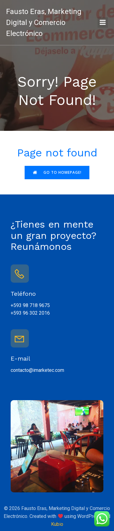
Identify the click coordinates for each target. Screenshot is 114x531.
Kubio (57, 524)
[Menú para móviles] (103, 22)
